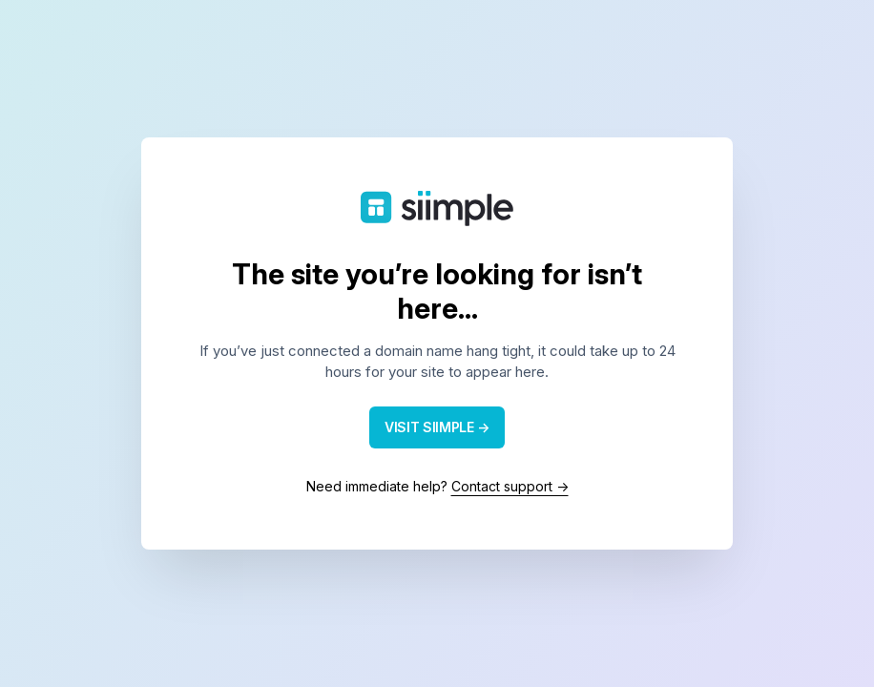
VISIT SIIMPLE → (437, 427)
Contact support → (510, 486)
